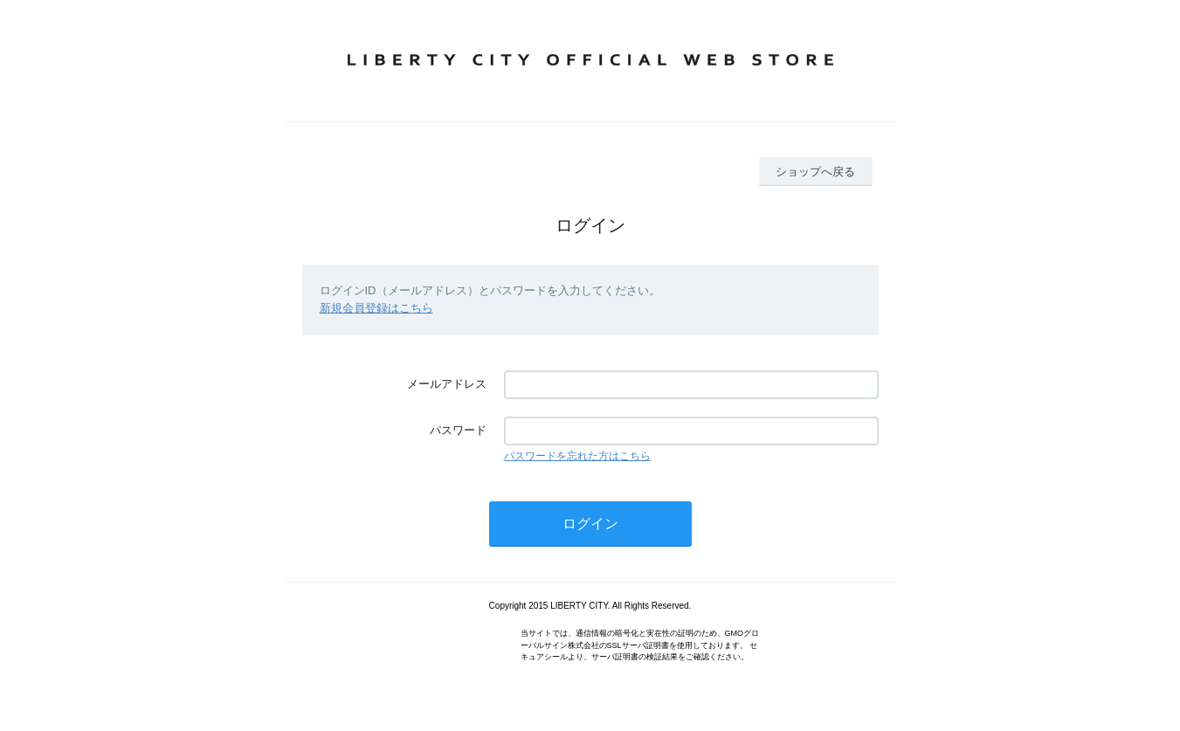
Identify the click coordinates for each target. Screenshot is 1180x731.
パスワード (458, 430)
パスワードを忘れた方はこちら (577, 456)
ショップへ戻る (815, 171)
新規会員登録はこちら (376, 307)
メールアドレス (446, 383)
